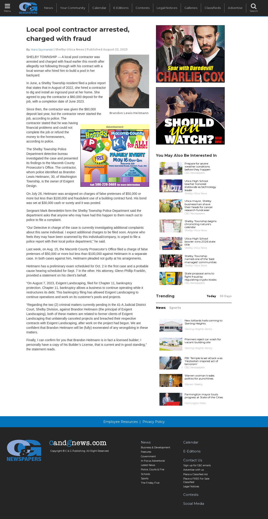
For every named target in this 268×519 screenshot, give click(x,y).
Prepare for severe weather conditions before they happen (198, 166)
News (48, 8)
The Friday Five (150, 482)
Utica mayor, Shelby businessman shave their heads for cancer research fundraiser (199, 205)
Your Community (72, 8)
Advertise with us (193, 469)
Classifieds (213, 8)
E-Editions (121, 8)
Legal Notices (167, 8)
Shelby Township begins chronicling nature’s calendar (200, 224)
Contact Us (192, 460)
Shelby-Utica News (69, 49)
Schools (145, 474)
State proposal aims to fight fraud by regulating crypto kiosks (200, 276)
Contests (143, 8)
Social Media (193, 504)
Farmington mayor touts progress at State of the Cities (204, 396)
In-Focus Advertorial (153, 460)
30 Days (226, 296)
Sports (175, 308)
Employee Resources (120, 422)
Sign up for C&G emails (197, 465)
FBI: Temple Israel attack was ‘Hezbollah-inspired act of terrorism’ (203, 361)
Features (146, 451)
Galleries (190, 8)
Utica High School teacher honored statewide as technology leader (200, 185)
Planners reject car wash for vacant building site (203, 341)
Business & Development (155, 447)
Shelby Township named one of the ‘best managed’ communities (200, 259)
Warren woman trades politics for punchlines (199, 377)
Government (148, 456)
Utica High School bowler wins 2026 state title (200, 241)
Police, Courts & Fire (152, 469)
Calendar (99, 8)
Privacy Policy (153, 422)
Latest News (148, 465)
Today (211, 296)
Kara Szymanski (42, 49)
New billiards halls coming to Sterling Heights (203, 322)
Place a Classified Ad (195, 474)
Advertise (235, 8)
